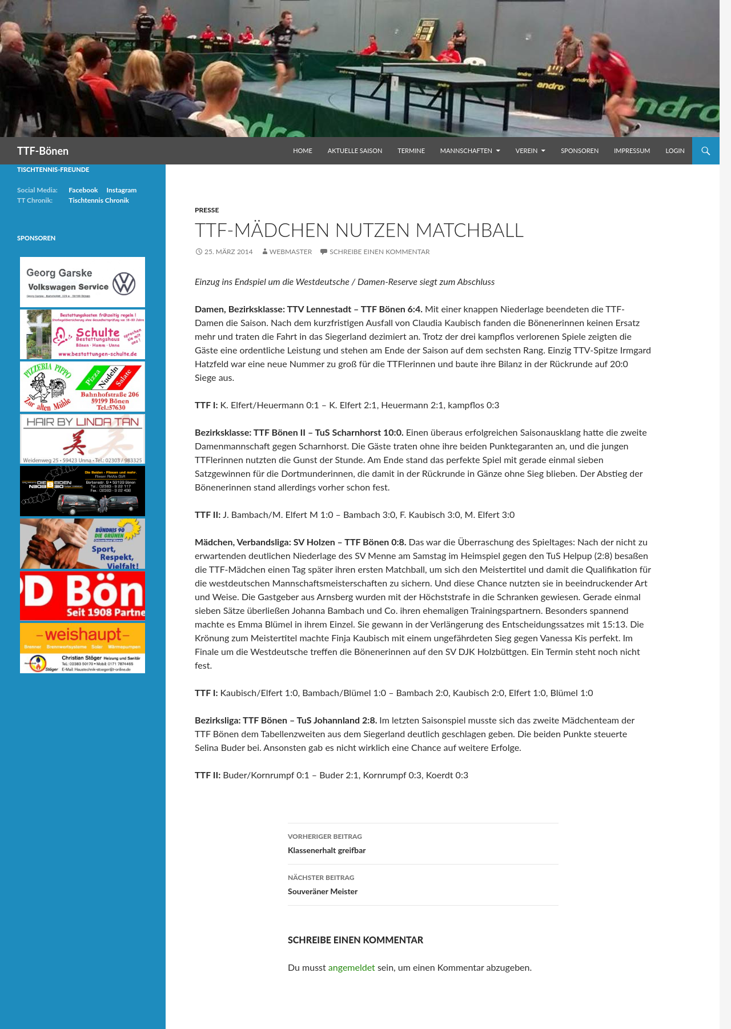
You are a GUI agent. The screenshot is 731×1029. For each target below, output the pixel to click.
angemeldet (351, 967)
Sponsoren (580, 150)
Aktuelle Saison (355, 150)
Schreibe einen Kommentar (379, 251)
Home (302, 150)
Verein (527, 150)
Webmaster (291, 251)
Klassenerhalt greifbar (423, 842)
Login (675, 150)
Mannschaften (466, 150)
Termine (411, 150)
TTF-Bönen (43, 150)
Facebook (83, 190)
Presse (207, 210)
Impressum (632, 150)
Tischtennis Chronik (99, 200)
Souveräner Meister (423, 883)
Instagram (121, 190)
